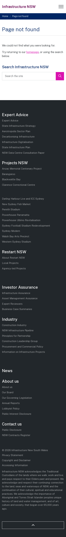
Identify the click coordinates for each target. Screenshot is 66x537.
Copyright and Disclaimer (16, 460)
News (7, 370)
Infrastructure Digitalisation (17, 142)
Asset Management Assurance (20, 298)
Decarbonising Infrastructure (18, 136)
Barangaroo (8, 174)
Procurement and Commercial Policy (22, 346)
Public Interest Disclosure (16, 413)
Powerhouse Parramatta (15, 214)
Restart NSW (14, 251)
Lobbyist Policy (11, 408)
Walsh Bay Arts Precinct (15, 236)
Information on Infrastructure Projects (23, 351)
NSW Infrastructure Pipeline (18, 330)
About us (10, 381)
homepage (32, 52)
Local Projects (10, 263)
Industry (9, 319)
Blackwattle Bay (11, 179)
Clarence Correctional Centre (18, 184)
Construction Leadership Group (20, 341)
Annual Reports (11, 403)
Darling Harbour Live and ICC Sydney (23, 198)
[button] (60, 76)
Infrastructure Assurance (16, 293)
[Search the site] (33, 76)
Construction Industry (14, 325)
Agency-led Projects (14, 268)
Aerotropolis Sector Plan (16, 131)
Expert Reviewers (12, 303)
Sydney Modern (11, 231)
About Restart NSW (13, 257)
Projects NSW (15, 162)
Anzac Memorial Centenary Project (22, 168)
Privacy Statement (12, 455)
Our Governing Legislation (17, 397)
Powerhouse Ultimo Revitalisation (21, 220)
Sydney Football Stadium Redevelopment (26, 225)
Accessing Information (15, 465)
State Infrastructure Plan (16, 147)
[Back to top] (33, 525)
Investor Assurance (20, 287)
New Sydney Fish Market (16, 204)
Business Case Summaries (17, 309)
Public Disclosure (12, 429)
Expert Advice (15, 114)
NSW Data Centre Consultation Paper (23, 152)
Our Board (7, 392)
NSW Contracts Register (16, 435)
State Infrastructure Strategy (19, 125)
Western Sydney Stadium (16, 241)
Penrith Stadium (11, 209)
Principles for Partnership (16, 335)
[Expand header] (61, 6)
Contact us (12, 424)
